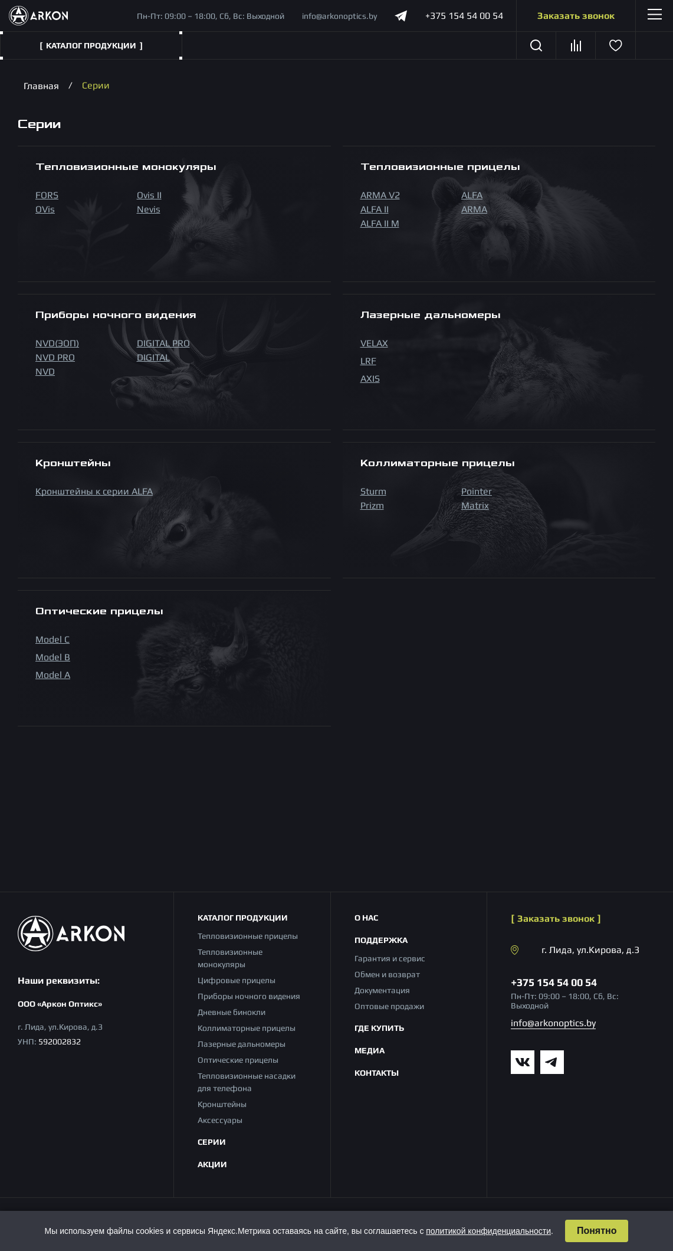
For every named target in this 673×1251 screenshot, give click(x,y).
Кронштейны (222, 1104)
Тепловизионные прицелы (248, 936)
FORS (46, 195)
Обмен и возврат (387, 974)
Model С (52, 639)
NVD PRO (55, 357)
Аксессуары (220, 1120)
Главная (41, 85)
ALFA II (374, 209)
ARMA (474, 209)
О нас (366, 917)
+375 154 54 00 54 (464, 15)
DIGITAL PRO (163, 343)
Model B (52, 657)
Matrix (475, 505)
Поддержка (381, 940)
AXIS (370, 378)
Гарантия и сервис (389, 958)
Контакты (376, 1073)
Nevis (148, 209)
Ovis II (149, 195)
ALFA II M (379, 223)
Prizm (372, 505)
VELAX (374, 343)
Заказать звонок (576, 15)
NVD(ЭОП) (57, 343)
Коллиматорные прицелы (247, 1028)
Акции (212, 1164)
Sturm (373, 491)
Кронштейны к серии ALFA (94, 491)
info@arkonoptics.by (339, 16)
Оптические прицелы (238, 1060)
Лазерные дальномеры (241, 1044)
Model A (52, 674)
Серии (212, 1142)
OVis (45, 209)
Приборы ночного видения (249, 996)
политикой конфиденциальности (488, 1231)
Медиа (369, 1050)
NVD (45, 371)
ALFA (471, 195)
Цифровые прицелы (236, 980)
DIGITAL (153, 357)
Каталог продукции (243, 917)
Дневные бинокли (231, 1012)
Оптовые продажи (389, 1006)
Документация (382, 990)
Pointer (476, 491)
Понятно (597, 1231)
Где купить (379, 1028)
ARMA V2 (380, 195)
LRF (368, 360)
